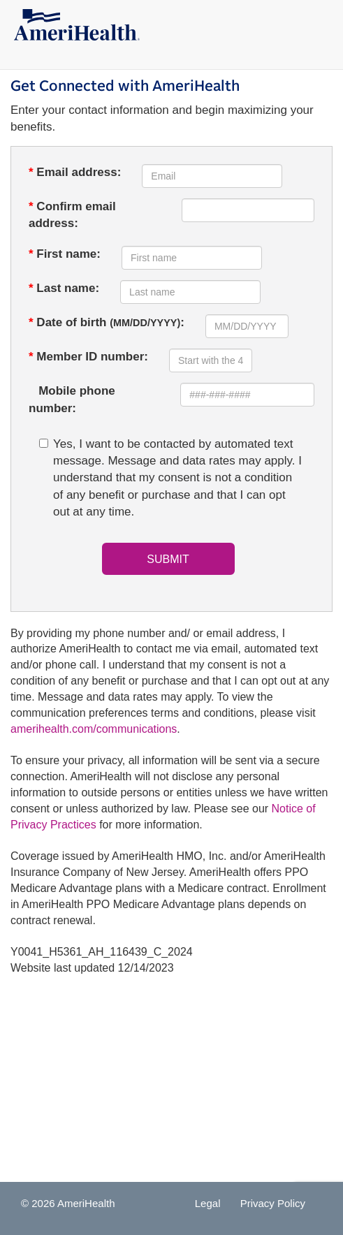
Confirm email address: (72, 215)
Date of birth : (106, 322)
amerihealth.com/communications (93, 729)
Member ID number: (88, 356)
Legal (208, 1203)
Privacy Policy (272, 1203)
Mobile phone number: (72, 399)
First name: (65, 254)
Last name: (64, 288)
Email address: (75, 172)
